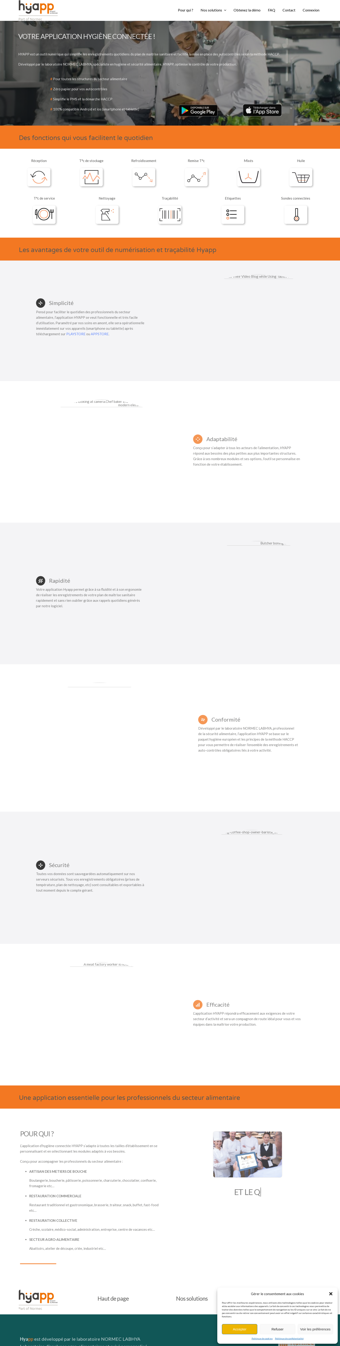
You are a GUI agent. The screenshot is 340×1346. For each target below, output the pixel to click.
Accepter (239, 1329)
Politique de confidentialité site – (194, 1337)
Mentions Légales (107, 1337)
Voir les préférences (315, 1329)
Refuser (278, 1329)
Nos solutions (192, 1236)
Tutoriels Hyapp (27, 1337)
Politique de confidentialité (289, 1338)
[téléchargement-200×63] (260, 105)
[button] (331, 1293)
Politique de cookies (262, 1338)
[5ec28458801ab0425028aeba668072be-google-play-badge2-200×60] (196, 106)
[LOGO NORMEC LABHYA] (300, 1280)
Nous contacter (273, 1236)
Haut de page (113, 1236)
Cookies (216, 1337)
